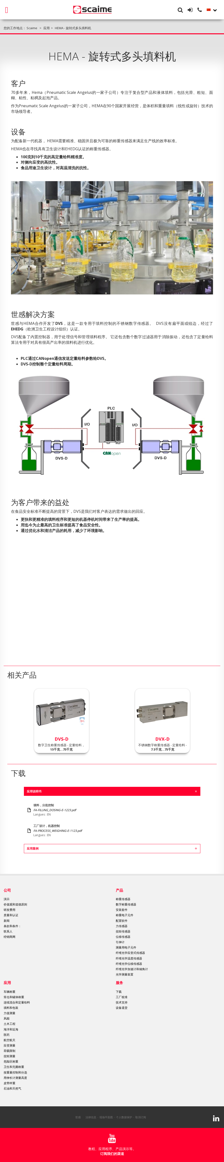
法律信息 (91, 1117)
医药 (7, 1035)
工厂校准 (121, 997)
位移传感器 (123, 937)
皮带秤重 (9, 1083)
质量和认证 (11, 915)
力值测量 (9, 1013)
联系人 (8, 931)
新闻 (7, 921)
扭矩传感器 (123, 931)
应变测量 (9, 1045)
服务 (119, 982)
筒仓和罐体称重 (14, 997)
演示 (7, 899)
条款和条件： (12, 926)
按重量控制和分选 (15, 1072)
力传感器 (121, 926)
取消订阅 (140, 1117)
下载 (119, 992)
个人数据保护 (124, 1117)
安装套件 (121, 910)
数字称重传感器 (126, 904)
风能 (7, 1018)
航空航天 (9, 1040)
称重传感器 (123, 899)
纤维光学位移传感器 (129, 964)
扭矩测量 (9, 1056)
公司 (7, 890)
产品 (119, 890)
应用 (7, 982)
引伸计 (120, 942)
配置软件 (121, 921)
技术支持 (121, 1002)
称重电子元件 (124, 915)
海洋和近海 (11, 1029)
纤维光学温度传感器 (129, 958)
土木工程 (9, 1024)
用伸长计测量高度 (15, 1078)
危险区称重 (11, 1061)
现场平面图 (106, 1117)
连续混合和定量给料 (17, 1002)
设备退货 (121, 1008)
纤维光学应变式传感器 (130, 953)
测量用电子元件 (126, 947)
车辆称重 (9, 992)
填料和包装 (11, 1008)
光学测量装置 (124, 974)
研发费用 (9, 910)
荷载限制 (9, 1051)
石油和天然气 (12, 1088)
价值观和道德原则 (15, 904)
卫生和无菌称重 (14, 1067)
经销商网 (9, 937)
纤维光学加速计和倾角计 (132, 969)
